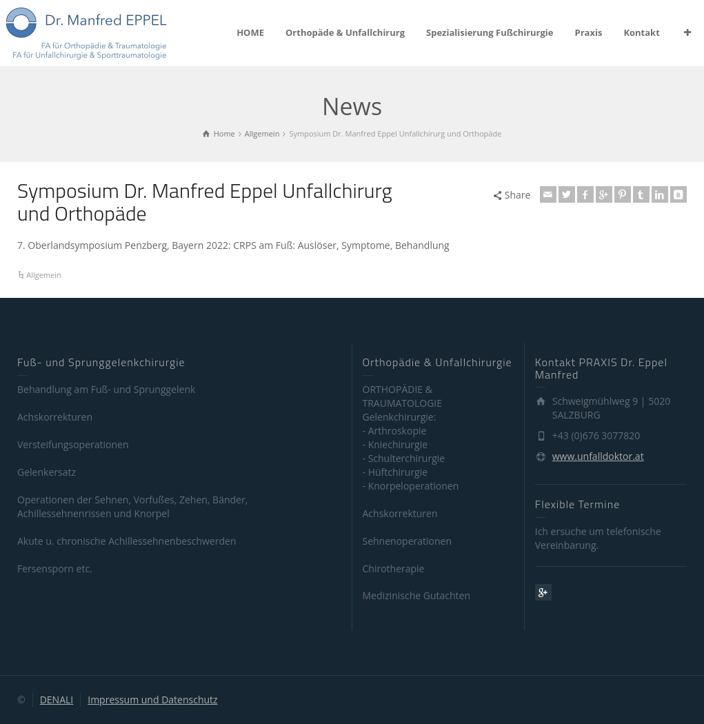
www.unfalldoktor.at (598, 456)
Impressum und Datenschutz (152, 699)
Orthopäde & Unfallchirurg (345, 32)
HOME (250, 32)
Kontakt (641, 32)
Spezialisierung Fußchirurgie (489, 32)
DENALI (57, 699)
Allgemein (43, 275)
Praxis (589, 32)
